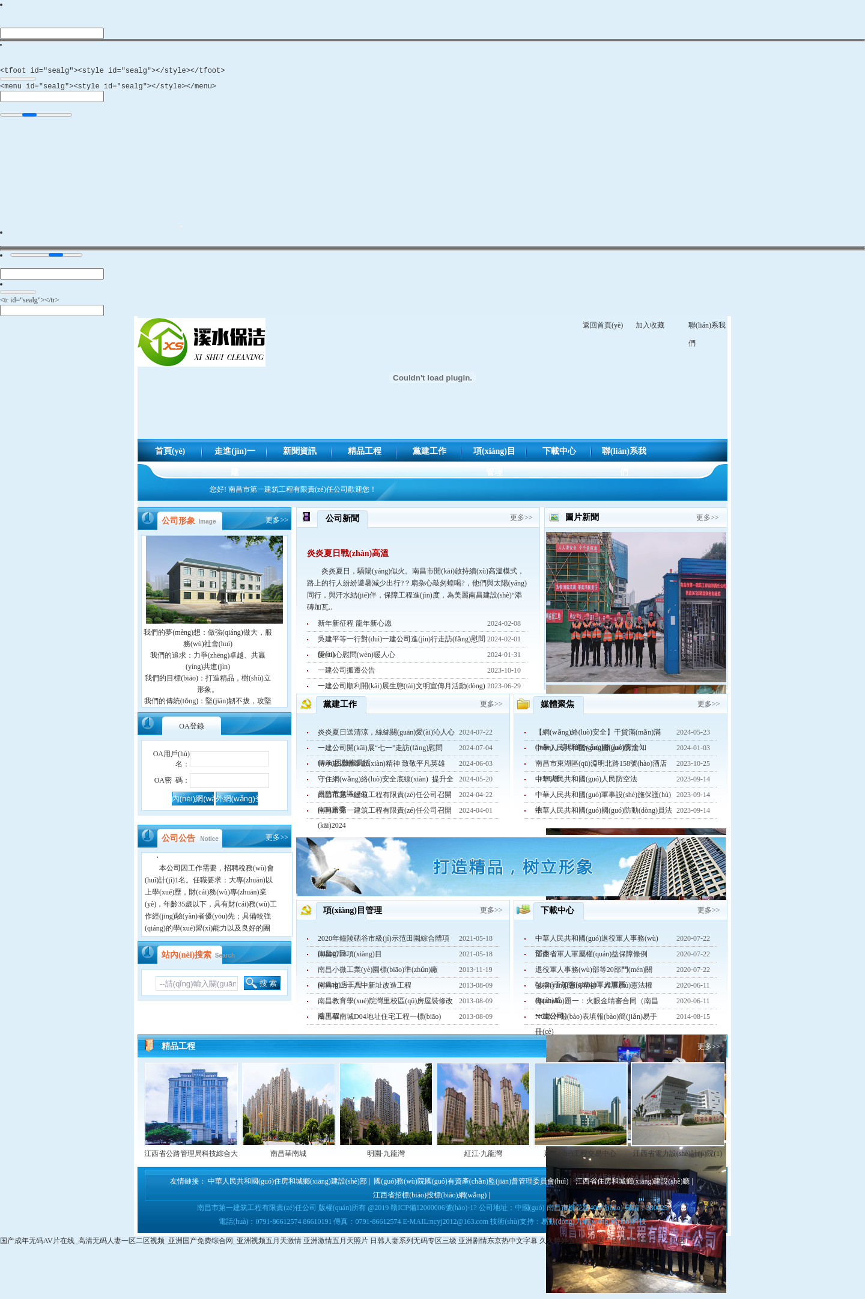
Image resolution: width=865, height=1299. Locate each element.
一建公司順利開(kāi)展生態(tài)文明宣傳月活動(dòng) (401, 689)
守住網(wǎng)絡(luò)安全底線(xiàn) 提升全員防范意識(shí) (386, 784)
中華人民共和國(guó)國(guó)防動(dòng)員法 (603, 814)
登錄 (191, 730)
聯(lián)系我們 (624, 457)
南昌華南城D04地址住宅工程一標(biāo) (379, 1020)
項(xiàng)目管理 (494, 457)
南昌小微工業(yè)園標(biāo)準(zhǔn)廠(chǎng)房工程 (378, 975)
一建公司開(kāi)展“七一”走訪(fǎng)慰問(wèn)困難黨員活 (380, 753)
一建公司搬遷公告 (346, 674)
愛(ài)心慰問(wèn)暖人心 (356, 658)
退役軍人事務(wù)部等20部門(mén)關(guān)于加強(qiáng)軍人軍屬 (593, 975)
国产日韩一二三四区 (653, 1244)
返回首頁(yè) (603, 329)
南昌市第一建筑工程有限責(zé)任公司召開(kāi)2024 (385, 816)
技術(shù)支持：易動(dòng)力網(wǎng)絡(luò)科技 (568, 1225)
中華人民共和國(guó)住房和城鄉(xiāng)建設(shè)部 (287, 1185)
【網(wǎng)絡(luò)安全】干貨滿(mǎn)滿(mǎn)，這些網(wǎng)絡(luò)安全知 (598, 738)
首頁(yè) (170, 454)
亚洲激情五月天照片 (335, 1244)
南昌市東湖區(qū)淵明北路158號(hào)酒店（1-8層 (601, 769)
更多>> (277, 523)
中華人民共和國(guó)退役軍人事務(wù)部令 (596, 944)
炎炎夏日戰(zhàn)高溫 (348, 556)
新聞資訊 (300, 454)
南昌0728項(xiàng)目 (350, 957)
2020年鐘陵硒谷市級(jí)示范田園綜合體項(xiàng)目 (383, 944)
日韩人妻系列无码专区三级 (413, 1244)
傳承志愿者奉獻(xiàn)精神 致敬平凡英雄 (381, 767)
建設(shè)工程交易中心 (580, 1157)
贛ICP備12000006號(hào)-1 (431, 1211)
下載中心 (559, 454)
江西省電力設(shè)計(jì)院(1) (678, 1157)
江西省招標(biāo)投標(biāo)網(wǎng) (430, 1198)
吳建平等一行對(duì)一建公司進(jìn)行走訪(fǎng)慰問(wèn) (401, 644)
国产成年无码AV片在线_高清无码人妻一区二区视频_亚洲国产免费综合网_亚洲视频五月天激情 (151, 1244)
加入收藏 (650, 329)
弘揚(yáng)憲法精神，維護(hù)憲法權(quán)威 (593, 991)
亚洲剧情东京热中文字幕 (498, 1244)
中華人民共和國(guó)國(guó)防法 (587, 751)
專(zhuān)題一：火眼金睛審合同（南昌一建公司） (596, 1006)
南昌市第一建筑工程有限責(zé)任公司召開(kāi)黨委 (385, 800)
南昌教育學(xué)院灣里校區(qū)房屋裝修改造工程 (385, 1006)
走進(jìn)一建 (234, 457)
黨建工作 (429, 454)
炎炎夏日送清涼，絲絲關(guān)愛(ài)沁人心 (386, 736)
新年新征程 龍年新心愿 (355, 627)
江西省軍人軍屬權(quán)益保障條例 (591, 957)
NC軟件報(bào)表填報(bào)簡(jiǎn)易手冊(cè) (596, 1022)
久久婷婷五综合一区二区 (579, 1244)
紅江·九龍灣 (483, 1157)
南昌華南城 (288, 1157)
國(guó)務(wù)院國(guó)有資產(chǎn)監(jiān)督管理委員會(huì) (471, 1185)
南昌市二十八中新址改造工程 (364, 989)
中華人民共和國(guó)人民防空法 (586, 782)
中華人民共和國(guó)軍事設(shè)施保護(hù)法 (603, 800)
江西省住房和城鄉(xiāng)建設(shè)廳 (632, 1185)
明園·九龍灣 (386, 1157)
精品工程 (364, 454)
